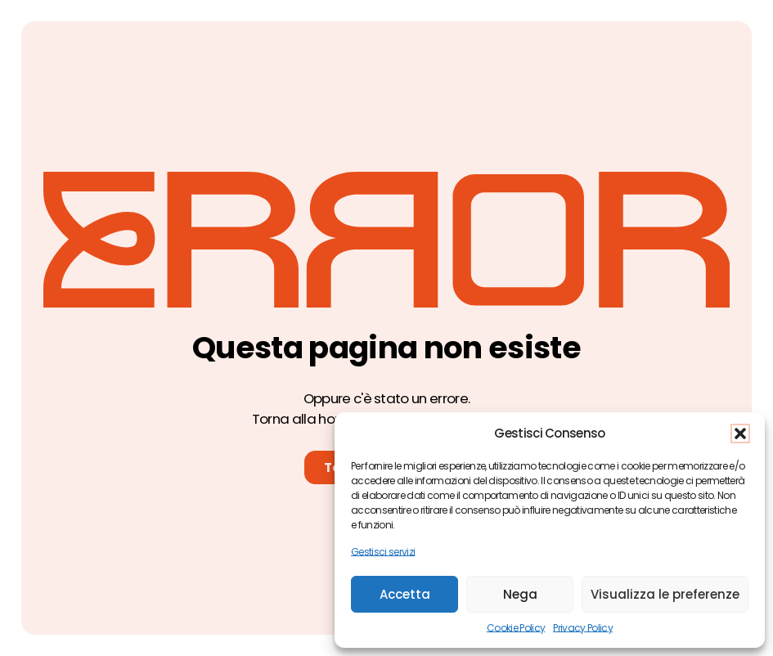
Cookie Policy (516, 628)
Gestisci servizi (383, 552)
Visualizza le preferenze (665, 594)
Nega (520, 594)
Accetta (405, 594)
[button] (740, 433)
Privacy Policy (583, 628)
